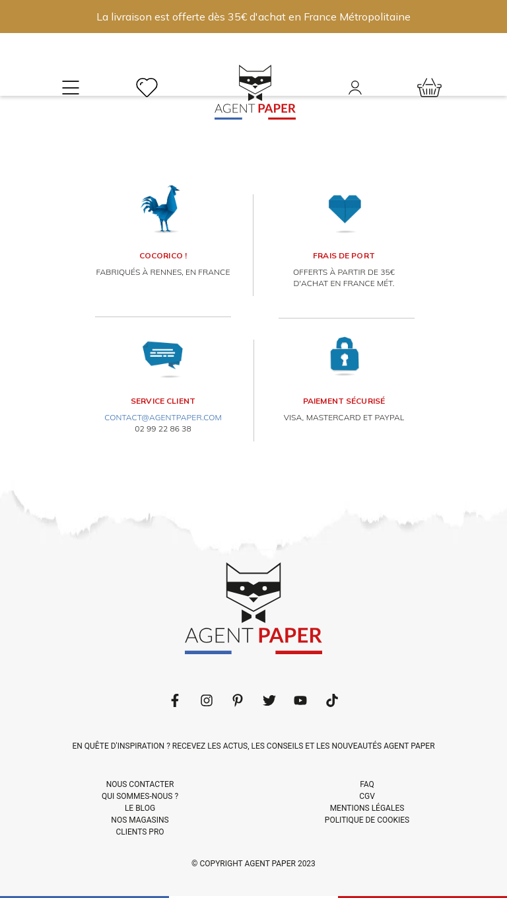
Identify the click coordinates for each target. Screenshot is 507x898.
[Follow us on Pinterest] (237, 700)
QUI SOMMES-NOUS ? (140, 796)
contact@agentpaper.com (163, 417)
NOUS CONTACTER (140, 784)
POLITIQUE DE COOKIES (367, 820)
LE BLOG (140, 808)
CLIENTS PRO (140, 832)
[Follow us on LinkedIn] (206, 700)
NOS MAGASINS (139, 820)
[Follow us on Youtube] (300, 700)
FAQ (367, 784)
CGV (367, 796)
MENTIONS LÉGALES (367, 808)
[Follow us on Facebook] (175, 700)
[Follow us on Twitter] (269, 700)
